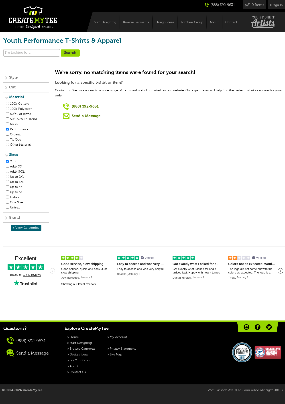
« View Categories (26, 227)
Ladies (14, 197)
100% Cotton (19, 103)
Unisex (15, 207)
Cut (12, 87)
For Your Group (192, 22)
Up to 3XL (17, 182)
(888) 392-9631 (220, 5)
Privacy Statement (123, 348)
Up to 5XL (17, 192)
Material (16, 97)
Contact (231, 22)
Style (13, 78)
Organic (15, 134)
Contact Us (78, 372)
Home (74, 337)
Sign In (278, 5)
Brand (14, 218)
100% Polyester (21, 108)
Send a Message (81, 116)
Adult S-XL (17, 171)
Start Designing (105, 22)
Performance (19, 129)
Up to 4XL (17, 187)
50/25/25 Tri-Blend (23, 119)
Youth (14, 161)
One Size (16, 202)
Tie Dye (15, 139)
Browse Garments (136, 22)
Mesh (14, 124)
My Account (118, 337)
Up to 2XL (17, 176)
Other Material (20, 144)
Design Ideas (165, 22)
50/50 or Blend (20, 114)
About (214, 22)
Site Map (116, 354)
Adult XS (16, 166)
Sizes (13, 155)
